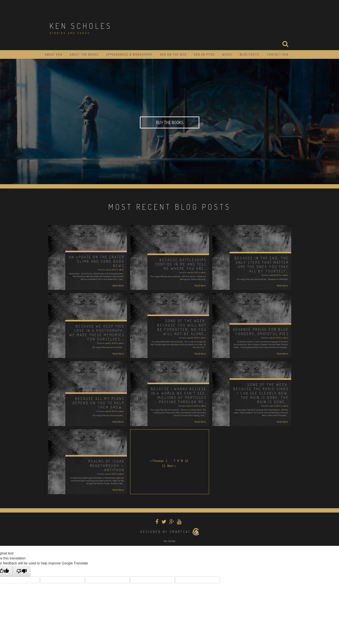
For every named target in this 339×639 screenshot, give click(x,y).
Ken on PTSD (204, 54)
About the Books (84, 54)
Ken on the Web (173, 54)
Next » (171, 465)
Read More (118, 285)
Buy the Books (169, 122)
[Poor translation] (21, 571)
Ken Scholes (81, 26)
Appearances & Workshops (129, 54)
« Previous (157, 460)
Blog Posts (249, 54)
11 (163, 465)
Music (227, 54)
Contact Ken (277, 54)
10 (186, 460)
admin (121, 269)
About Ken (53, 54)
